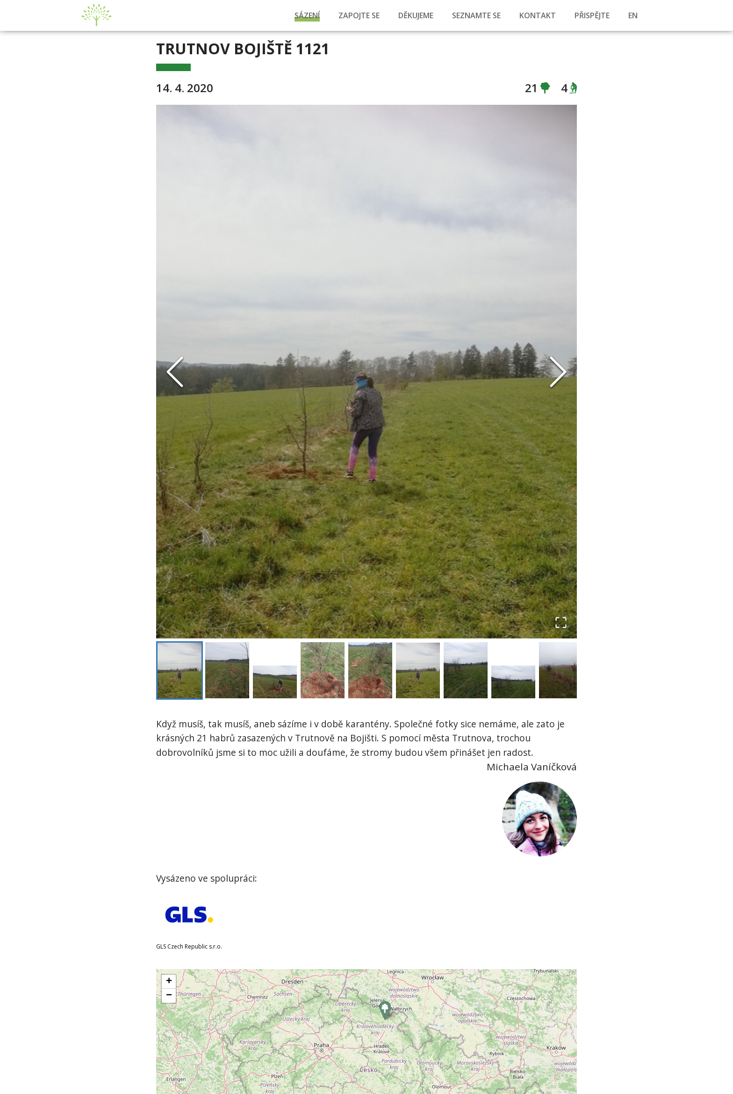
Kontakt (537, 15)
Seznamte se (476, 15)
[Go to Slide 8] (513, 683)
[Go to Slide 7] (465, 671)
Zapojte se (359, 15)
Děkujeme (415, 15)
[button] (366, 371)
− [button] (169, 997)
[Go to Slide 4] (322, 671)
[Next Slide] (558, 371)
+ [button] (169, 983)
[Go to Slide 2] (227, 671)
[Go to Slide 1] (179, 671)
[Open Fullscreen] (561, 622)
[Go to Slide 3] (275, 683)
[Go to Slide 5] (370, 671)
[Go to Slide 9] (561, 671)
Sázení (307, 15)
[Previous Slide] (175, 371)
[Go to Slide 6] (418, 672)
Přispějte (592, 15)
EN (633, 15)
